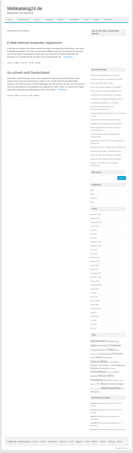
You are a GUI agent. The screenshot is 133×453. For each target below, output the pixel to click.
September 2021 (96, 285)
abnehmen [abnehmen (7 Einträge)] (98, 341)
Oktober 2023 (95, 261)
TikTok (119, 442)
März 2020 (94, 297)
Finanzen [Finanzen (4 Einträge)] (117, 353)
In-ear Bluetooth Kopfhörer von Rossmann (104, 103)
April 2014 (93, 312)
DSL (30, 95)
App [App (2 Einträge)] (117, 341)
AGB (71, 442)
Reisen (96, 19)
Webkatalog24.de (24, 8)
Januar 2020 (94, 305)
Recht (86, 19)
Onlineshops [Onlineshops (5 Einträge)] (98, 371)
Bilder (92, 190)
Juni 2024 (93, 250)
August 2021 (94, 289)
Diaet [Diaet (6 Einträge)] (110, 349)
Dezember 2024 (95, 242)
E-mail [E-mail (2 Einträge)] (99, 354)
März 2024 (94, 253)
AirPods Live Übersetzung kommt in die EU (105, 75)
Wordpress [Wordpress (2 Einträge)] (94, 392)
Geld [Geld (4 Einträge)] (98, 357)
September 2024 (96, 246)
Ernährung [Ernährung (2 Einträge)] (107, 354)
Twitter (87, 442)
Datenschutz (52, 442)
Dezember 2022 (95, 273)
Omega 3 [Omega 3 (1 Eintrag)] (113, 368)
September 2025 (96, 222)
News (17, 95)
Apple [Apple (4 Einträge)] (93, 345)
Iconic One (119, 448)
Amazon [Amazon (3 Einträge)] (111, 341)
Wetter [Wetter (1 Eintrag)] (123, 389)
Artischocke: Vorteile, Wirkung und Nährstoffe (105, 87)
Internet (37, 63)
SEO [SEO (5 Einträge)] (110, 375)
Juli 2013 (93, 320)
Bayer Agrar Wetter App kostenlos (101, 83)
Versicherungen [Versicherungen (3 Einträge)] (116, 384)
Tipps (16, 63)
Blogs (36, 19)
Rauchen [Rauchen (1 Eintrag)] (109, 372)
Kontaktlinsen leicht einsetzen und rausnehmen (106, 124)
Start (9, 19)
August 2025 (94, 226)
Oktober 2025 (95, 218)
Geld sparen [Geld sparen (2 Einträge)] (107, 358)
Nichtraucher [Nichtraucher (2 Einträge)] (104, 368)
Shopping (49, 19)
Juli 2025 (93, 230)
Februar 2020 (94, 301)
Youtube (102, 442)
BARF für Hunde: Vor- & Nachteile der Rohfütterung (107, 147)
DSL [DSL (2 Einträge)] (117, 350)
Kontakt (43, 442)
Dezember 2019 (95, 308)
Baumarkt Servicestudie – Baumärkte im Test (105, 151)
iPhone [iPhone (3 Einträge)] (94, 365)
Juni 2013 (93, 324)
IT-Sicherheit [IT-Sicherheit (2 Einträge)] (103, 365)
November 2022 (95, 277)
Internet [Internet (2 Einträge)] (115, 362)
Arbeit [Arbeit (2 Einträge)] (100, 346)
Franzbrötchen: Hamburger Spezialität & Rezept (106, 99)
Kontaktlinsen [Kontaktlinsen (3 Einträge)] (118, 365)
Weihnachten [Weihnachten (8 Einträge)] (111, 388)
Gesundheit (74, 19)
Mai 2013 (93, 328)
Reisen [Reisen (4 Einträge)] (103, 375)
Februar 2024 (94, 257)
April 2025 (93, 238)
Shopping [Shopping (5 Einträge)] (96, 379)
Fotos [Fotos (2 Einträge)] (92, 358)
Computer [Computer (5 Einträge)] (114, 345)
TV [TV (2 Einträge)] (97, 384)
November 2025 (95, 214)
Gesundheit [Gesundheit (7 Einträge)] (98, 361)
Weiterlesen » (68, 57)
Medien (60, 19)
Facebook (111, 442)
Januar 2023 (94, 269)
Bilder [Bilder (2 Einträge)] (105, 346)
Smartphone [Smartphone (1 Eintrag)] (115, 380)
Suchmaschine (23, 19)
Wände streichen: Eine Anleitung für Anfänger (105, 155)
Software (108, 19)
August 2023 (94, 265)
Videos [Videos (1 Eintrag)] (92, 389)
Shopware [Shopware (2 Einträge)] (107, 380)
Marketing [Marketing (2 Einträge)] (94, 368)
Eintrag (35, 442)
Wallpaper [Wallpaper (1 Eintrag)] (97, 389)
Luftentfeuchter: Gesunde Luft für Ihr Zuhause (105, 95)
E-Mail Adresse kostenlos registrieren (34, 43)
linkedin (94, 442)
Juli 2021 (93, 293)
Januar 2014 (94, 316)
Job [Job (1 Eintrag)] (110, 365)
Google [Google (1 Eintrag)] (110, 362)
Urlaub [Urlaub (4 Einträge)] (103, 383)
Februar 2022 (94, 281)
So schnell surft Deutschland (28, 72)
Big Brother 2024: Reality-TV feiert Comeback (105, 159)
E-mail (31, 63)
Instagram (78, 442)
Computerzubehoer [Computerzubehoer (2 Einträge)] (98, 350)
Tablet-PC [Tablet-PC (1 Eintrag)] (93, 384)
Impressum (63, 442)
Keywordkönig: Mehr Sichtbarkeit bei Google (105, 120)
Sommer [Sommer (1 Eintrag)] (122, 380)
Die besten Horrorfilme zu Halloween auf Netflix (106, 79)
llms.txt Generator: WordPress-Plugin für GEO (105, 91)
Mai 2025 (93, 234)
